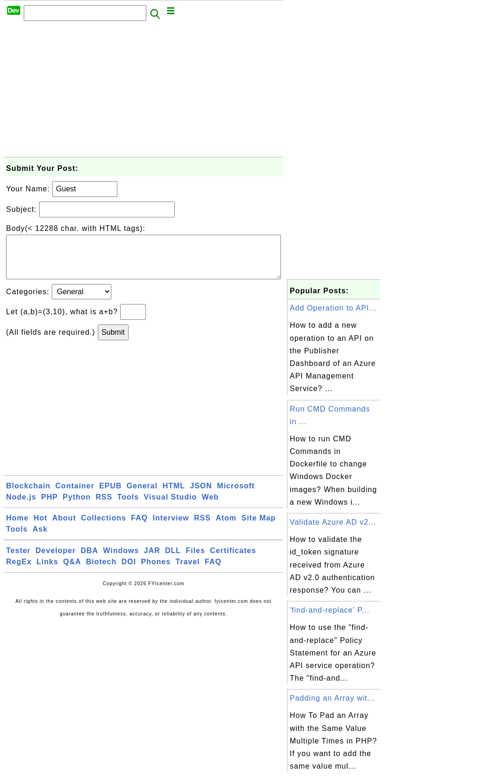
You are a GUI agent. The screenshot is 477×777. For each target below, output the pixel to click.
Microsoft (236, 495)
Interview (171, 527)
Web (210, 506)
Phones (156, 571)
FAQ (139, 527)
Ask (40, 538)
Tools (128, 506)
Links (47, 571)
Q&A (72, 571)
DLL (173, 560)
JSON (201, 495)
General (142, 495)
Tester (18, 560)
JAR (152, 560)
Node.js (21, 506)
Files (195, 560)
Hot (41, 527)
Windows (121, 560)
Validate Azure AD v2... (333, 522)
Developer (55, 560)
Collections (103, 527)
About (64, 527)
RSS (103, 506)
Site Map (258, 527)
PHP (49, 506)
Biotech (101, 571)
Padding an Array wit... (332, 698)
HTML (174, 495)
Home (17, 527)
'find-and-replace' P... (329, 610)
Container (75, 495)
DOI (129, 571)
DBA (89, 560)
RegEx (19, 571)
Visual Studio (170, 506)
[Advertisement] (143, 92)
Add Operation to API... (333, 308)
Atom (226, 527)
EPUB (110, 495)
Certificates (233, 560)
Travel (188, 571)
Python (77, 506)
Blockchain (28, 495)
